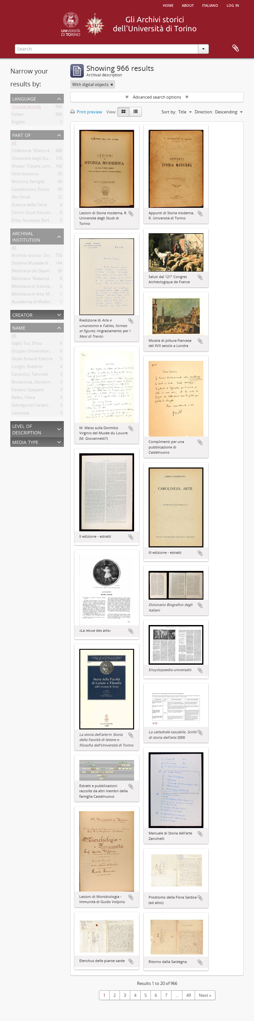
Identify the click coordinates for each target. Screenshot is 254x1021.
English (18, 123)
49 (188, 995)
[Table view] (135, 112)
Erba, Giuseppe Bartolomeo (38, 221)
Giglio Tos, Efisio (27, 344)
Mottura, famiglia (28, 183)
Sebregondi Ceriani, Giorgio (38, 406)
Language (24, 98)
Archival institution (26, 236)
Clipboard (236, 48)
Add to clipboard (131, 213)
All (14, 144)
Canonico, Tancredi (30, 375)
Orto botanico (25, 175)
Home (168, 4)
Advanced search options (157, 97)
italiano (210, 4)
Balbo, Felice (23, 398)
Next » (205, 995)
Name (18, 327)
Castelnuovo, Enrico (31, 190)
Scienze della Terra (29, 206)
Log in (233, 4)
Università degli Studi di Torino (41, 159)
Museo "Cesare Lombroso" (37, 167)
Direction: (204, 112)
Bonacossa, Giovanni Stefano (39, 383)
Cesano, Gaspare (28, 391)
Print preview (86, 112)
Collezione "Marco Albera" (36, 152)
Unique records (26, 108)
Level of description (26, 428)
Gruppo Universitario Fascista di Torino (49, 352)
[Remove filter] (112, 84)
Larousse (20, 414)
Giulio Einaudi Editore (32, 360)
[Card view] (123, 112)
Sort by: (168, 112)
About (188, 4)
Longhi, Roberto (27, 368)
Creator (22, 314)
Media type (25, 441)
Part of (21, 134)
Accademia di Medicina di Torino (42, 303)
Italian (18, 115)
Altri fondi (21, 198)
